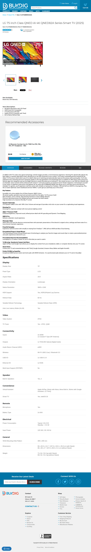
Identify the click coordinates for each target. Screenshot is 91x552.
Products (6, 11)
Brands (15, 11)
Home (4, 15)
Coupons (23, 11)
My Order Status (64, 522)
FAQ (28, 520)
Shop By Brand (64, 499)
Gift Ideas (62, 497)
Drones (62, 507)
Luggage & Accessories (79, 505)
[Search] (54, 7)
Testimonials (31, 524)
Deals (31, 11)
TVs (61, 509)
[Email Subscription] (15, 482)
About (28, 518)
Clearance (46, 11)
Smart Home (79, 508)
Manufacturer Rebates (66, 524)
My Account (63, 520)
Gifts (37, 11)
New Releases (64, 501)
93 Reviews (6, 32)
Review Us (30, 522)
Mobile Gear (63, 505)
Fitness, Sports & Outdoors (81, 501)
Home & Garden (80, 499)
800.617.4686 (29, 501)
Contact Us (31, 506)
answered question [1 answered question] (29, 30)
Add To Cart (25, 158)
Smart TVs (11, 15)
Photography (79, 497)
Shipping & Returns (65, 518)
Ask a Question (27, 31)
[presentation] (4, 80)
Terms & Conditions (49, 547)
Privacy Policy (40, 547)
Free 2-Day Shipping (65, 517)
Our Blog (29, 526)
